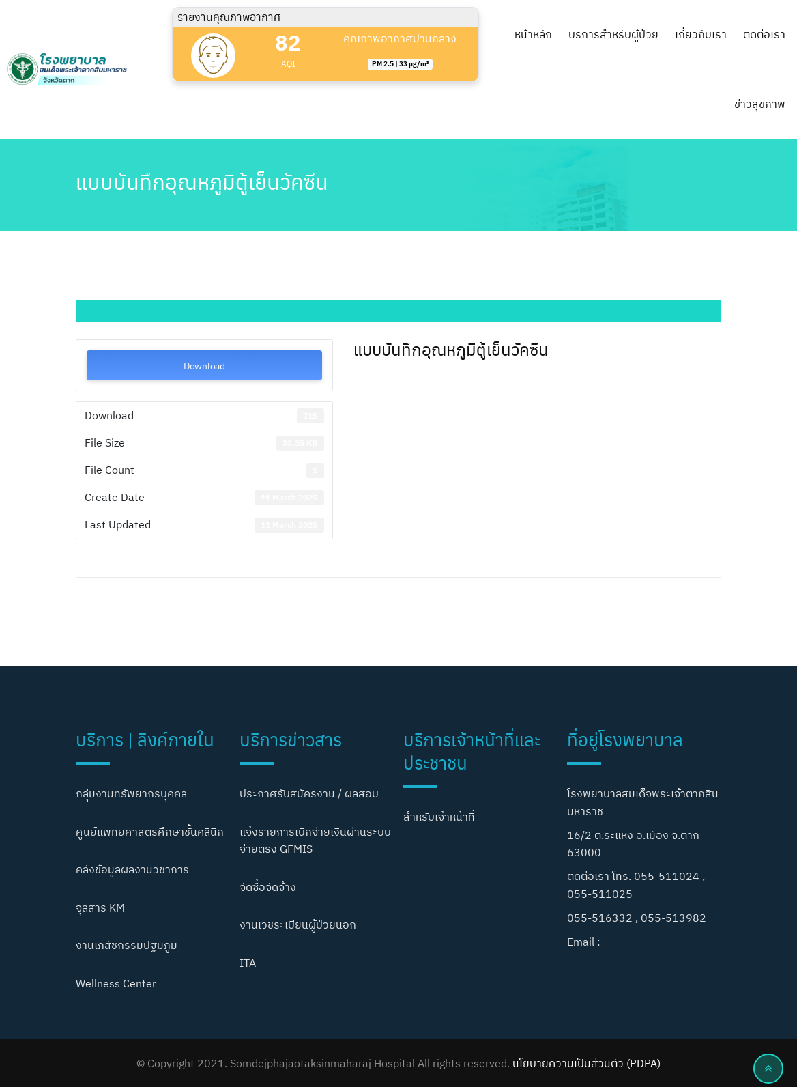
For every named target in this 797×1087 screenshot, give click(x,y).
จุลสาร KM (100, 907)
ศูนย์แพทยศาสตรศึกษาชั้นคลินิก (150, 831)
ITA (248, 963)
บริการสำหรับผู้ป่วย (613, 34)
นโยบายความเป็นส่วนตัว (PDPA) (586, 1063)
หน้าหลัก (533, 34)
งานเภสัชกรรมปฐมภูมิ (126, 945)
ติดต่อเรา (764, 34)
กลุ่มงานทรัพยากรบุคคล (131, 793)
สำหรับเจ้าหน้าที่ (439, 816)
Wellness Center (116, 983)
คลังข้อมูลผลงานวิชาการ (132, 869)
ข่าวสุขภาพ (759, 104)
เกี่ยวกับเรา (701, 34)
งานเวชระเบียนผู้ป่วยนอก (298, 924)
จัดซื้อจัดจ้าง (268, 887)
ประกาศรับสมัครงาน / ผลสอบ (309, 793)
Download (204, 365)
